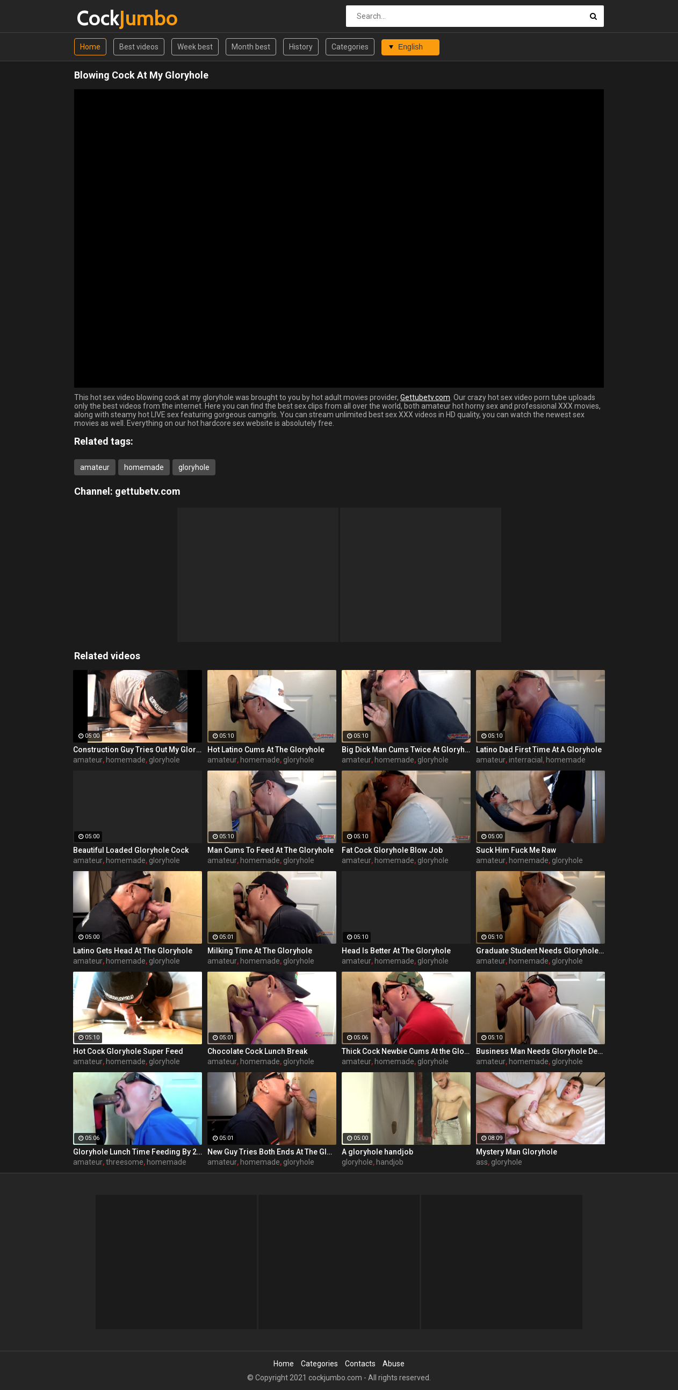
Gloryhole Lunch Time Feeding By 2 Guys (137, 1151)
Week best (195, 46)
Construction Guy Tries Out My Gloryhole (137, 749)
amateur (95, 467)
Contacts (360, 1363)
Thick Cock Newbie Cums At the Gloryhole (406, 1051)
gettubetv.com (148, 491)
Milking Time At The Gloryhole (259, 950)
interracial (526, 759)
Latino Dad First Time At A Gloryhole (539, 749)
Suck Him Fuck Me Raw (516, 850)
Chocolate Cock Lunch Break (257, 1051)
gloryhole (194, 467)
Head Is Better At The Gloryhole (396, 950)
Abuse (394, 1363)
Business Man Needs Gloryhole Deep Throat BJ (540, 1051)
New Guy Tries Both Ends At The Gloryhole (271, 1151)
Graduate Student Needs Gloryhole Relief (540, 950)
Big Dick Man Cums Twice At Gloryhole (406, 749)
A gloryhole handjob (377, 1151)
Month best (251, 46)
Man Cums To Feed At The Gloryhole (270, 850)
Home (90, 46)
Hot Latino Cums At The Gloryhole (265, 749)
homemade (144, 467)
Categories (350, 46)
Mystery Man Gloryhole (516, 1151)
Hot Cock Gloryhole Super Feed (128, 1051)
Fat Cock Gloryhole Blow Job (392, 850)
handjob (389, 1162)
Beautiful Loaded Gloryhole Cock (131, 850)
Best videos (138, 46)
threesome (124, 1162)
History (301, 46)
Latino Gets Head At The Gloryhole (132, 950)
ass (482, 1162)
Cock (105, 18)
